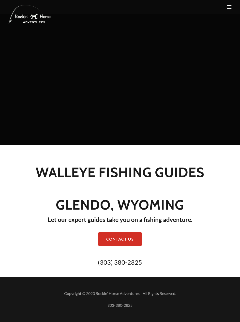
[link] (29, 7)
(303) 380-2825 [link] (120, 262)
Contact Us (120, 239)
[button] (229, 7)
